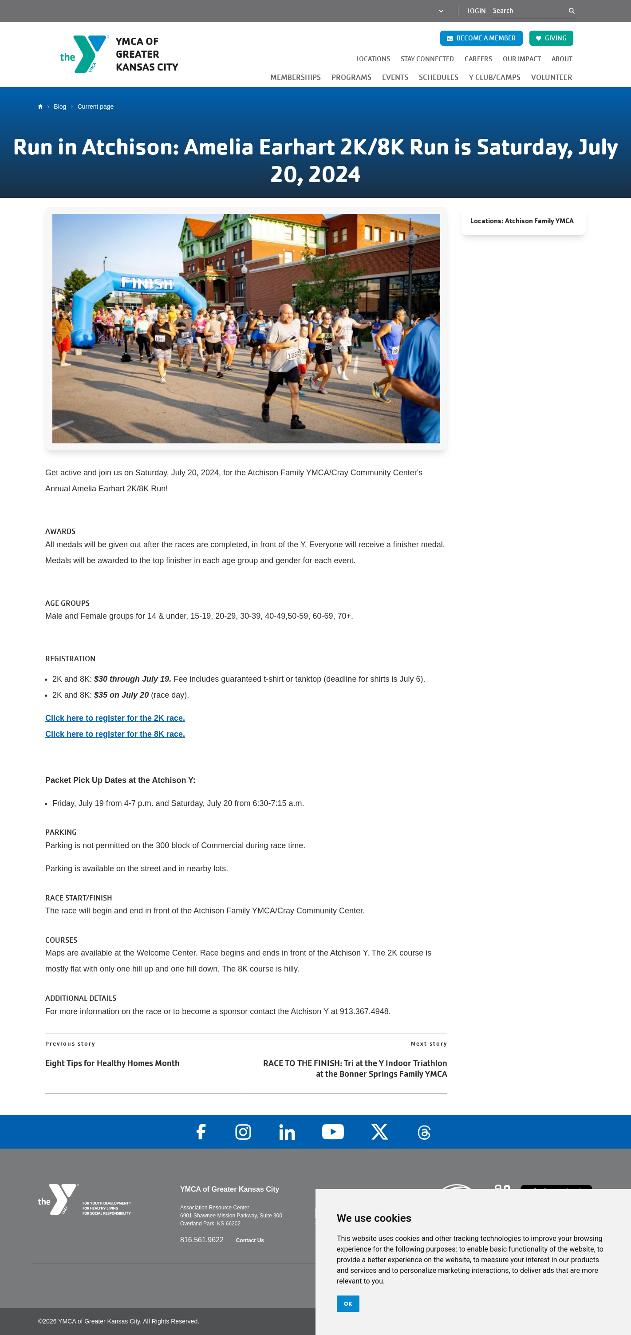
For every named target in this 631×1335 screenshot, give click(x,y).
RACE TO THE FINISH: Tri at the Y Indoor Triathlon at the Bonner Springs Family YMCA (355, 1068)
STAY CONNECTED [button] (427, 59)
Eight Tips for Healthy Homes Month (112, 1063)
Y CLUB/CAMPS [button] (495, 77)
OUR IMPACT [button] (522, 59)
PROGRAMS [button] (351, 77)
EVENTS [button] (395, 77)
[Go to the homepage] (129, 54)
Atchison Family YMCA (539, 221)
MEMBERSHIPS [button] (295, 77)
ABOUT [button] (562, 59)
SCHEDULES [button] (438, 77)
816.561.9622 (202, 1240)
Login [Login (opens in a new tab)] (476, 11)
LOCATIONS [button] (373, 59)
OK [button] (348, 1303)
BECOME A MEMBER (481, 38)
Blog (60, 106)
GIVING (551, 38)
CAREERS (478, 59)
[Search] (531, 10)
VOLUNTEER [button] (551, 77)
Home (42, 106)
